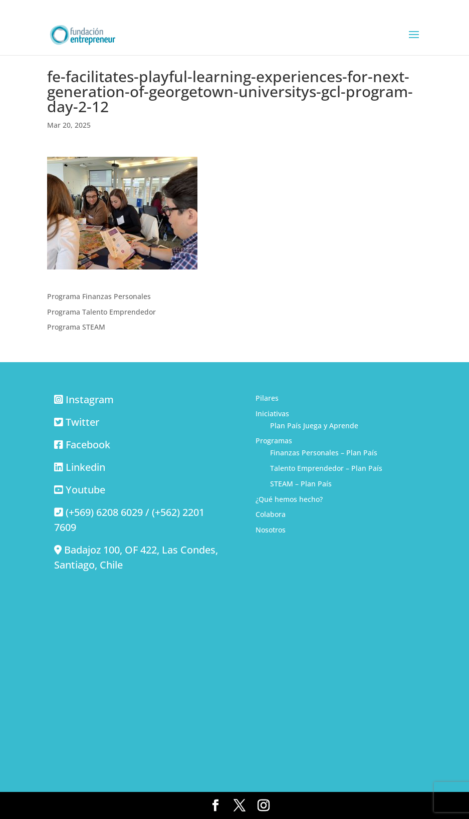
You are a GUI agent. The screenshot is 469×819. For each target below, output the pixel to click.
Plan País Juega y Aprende (314, 425)
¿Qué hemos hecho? (289, 499)
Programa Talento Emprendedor (101, 312)
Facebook (88, 444)
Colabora (271, 514)
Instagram (90, 399)
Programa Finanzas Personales (99, 296)
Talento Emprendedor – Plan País (326, 468)
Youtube (85, 489)
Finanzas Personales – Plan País (323, 452)
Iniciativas (272, 413)
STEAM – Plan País (301, 483)
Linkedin (85, 467)
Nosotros (271, 529)
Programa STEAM (76, 327)
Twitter (82, 422)
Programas (274, 440)
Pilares (267, 398)
